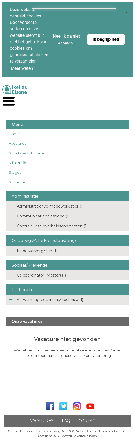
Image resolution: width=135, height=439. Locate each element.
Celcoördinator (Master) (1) (41, 275)
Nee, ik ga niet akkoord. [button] (66, 39)
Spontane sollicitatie (26, 153)
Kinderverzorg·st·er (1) (37, 250)
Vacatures (17, 143)
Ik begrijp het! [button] (106, 39)
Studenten (18, 182)
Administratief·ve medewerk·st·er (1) (50, 206)
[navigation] (9, 101)
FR (125, 13)
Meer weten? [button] (23, 68)
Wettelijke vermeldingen (79, 436)
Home (14, 134)
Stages (15, 172)
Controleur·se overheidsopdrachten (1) (52, 226)
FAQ (66, 420)
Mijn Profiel (18, 163)
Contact (87, 420)
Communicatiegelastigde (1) (43, 216)
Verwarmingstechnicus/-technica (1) (50, 299)
